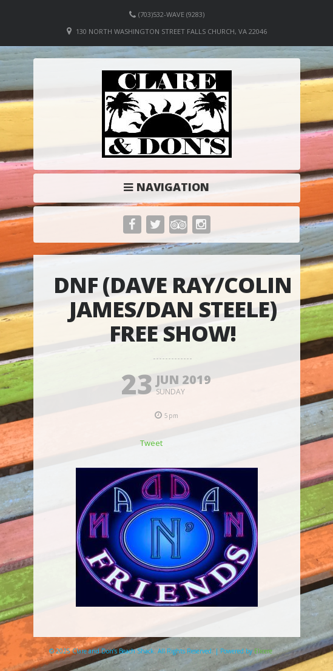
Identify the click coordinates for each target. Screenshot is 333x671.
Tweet (151, 442)
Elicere (263, 651)
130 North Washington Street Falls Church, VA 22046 (171, 31)
